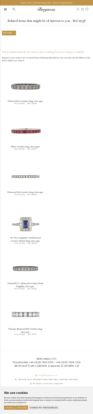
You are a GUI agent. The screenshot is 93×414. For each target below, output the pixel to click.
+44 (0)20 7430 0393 (41, 362)
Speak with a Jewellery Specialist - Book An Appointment (46, 2)
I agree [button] (9, 407)
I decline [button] (21, 407)
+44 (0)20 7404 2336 (68, 362)
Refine (9, 33)
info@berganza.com (48, 375)
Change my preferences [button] (44, 407)
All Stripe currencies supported (48, 383)
